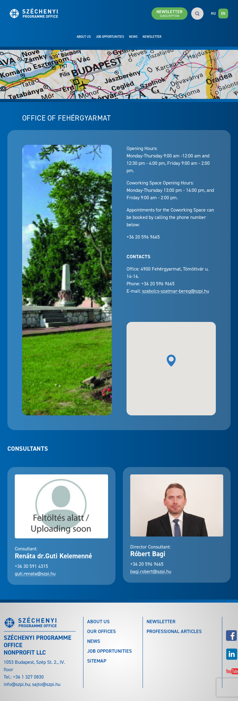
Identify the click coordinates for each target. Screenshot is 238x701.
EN (223, 13)
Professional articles (174, 631)
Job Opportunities (110, 36)
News (133, 36)
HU (213, 13)
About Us (84, 36)
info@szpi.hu (17, 684)
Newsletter (152, 36)
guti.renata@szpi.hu (35, 573)
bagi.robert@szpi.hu (150, 571)
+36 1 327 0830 (28, 677)
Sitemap (96, 661)
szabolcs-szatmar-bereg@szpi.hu (175, 291)
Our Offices (101, 631)
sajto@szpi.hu (46, 684)
